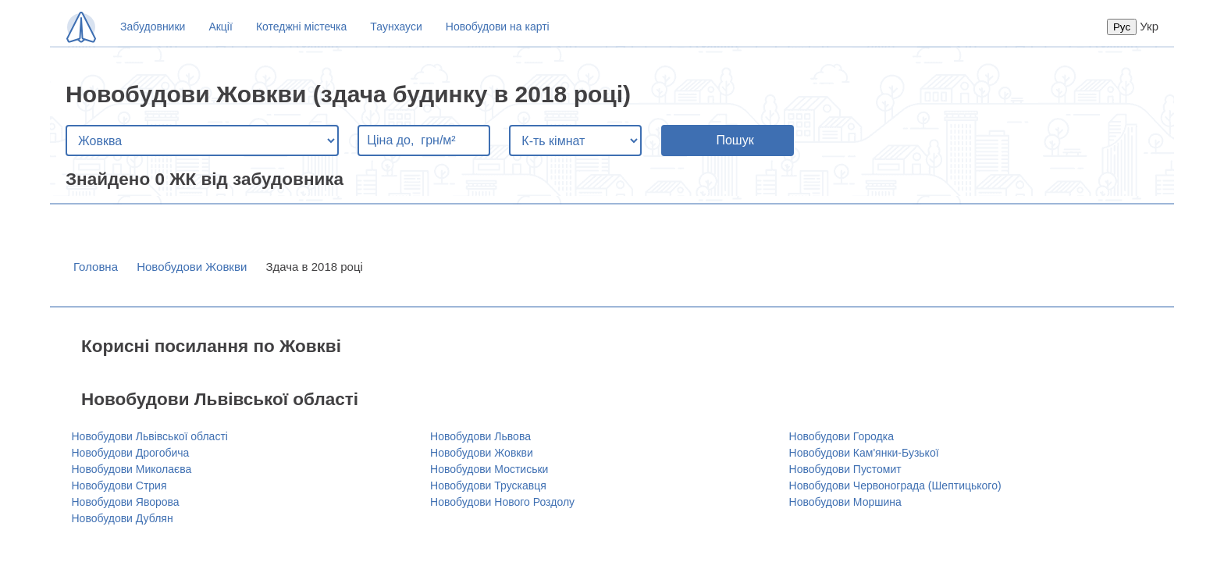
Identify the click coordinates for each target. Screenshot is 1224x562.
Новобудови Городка (841, 436)
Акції (220, 26)
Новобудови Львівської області (150, 436)
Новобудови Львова (480, 436)
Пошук (734, 140)
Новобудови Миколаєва (132, 469)
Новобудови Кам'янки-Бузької (864, 452)
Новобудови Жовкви (192, 266)
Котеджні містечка (301, 26)
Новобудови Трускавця (488, 485)
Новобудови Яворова (126, 502)
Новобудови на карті (498, 26)
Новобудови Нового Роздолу (502, 502)
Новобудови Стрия (119, 485)
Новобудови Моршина (845, 502)
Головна (95, 266)
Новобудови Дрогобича (131, 452)
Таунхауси (396, 26)
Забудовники (152, 26)
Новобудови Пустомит (845, 469)
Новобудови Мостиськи (489, 469)
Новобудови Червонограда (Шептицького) (895, 485)
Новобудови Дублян (122, 518)
